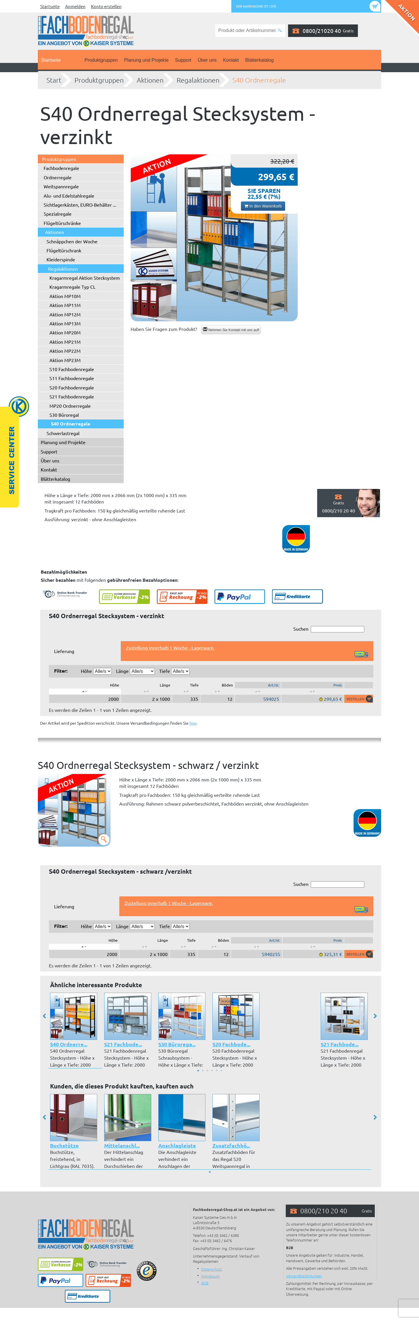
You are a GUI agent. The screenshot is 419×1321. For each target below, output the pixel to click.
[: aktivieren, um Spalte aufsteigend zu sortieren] (146, 691)
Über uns (207, 60)
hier (192, 723)
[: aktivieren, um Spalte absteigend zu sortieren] (85, 691)
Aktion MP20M (65, 332)
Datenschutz (211, 1269)
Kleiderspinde (61, 259)
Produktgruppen (101, 60)
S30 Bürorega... (177, 1044)
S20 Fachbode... (231, 1044)
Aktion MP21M (65, 342)
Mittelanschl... (122, 1145)
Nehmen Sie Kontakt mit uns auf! (231, 329)
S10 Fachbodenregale (71, 369)
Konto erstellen (106, 6)
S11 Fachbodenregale (71, 378)
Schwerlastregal (63, 433)
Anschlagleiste (177, 1145)
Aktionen (150, 80)
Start (54, 80)
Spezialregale (58, 214)
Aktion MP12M (65, 314)
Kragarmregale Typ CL (72, 287)
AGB (204, 1282)
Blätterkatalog (259, 60)
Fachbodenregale (61, 168)
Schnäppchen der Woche (72, 241)
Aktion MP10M (65, 296)
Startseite (50, 6)
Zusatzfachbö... (231, 1145)
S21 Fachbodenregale (71, 396)
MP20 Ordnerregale (70, 406)
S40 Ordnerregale (259, 80)
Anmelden (75, 6)
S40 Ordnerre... (68, 1044)
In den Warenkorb (263, 206)
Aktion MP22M (65, 351)
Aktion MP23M (65, 360)
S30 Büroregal (64, 415)
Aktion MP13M (65, 323)
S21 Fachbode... (123, 1044)
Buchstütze (64, 1145)
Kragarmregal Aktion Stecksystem (84, 278)
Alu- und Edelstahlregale (69, 195)
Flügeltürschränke (62, 223)
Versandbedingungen (304, 1276)
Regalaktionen (198, 80)
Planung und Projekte (146, 60)
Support (183, 60)
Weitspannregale (61, 186)
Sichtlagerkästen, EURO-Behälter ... (80, 205)
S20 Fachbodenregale (71, 387)
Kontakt (231, 60)
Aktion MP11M (65, 305)
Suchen (328, 629)
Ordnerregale (58, 177)
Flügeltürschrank (64, 250)
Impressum (210, 1276)
